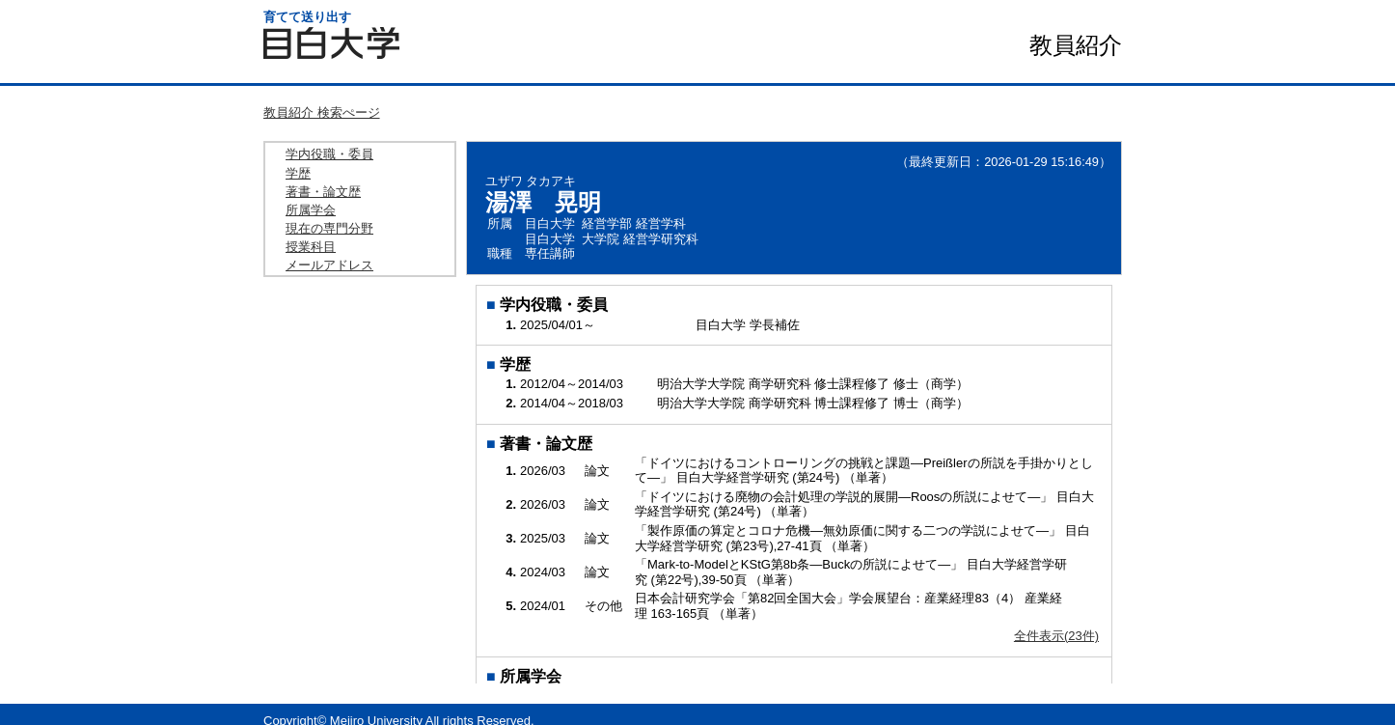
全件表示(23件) (1056, 635)
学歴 (298, 173)
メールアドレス (329, 265)
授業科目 (311, 246)
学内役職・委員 (329, 154)
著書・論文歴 (323, 191)
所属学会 (311, 210)
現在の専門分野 (329, 228)
